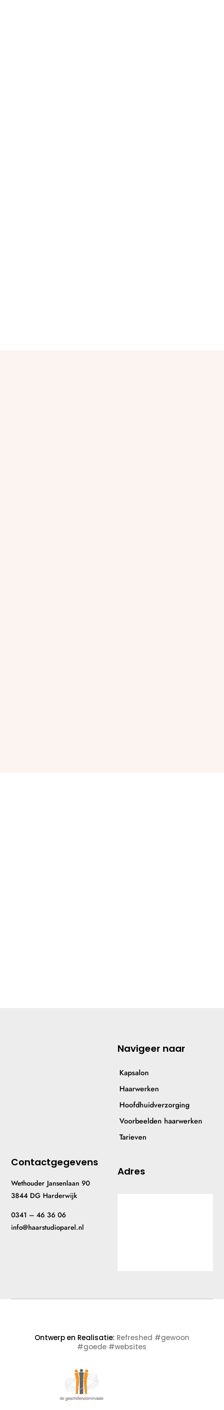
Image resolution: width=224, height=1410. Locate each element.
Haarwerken (139, 1088)
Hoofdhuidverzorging (154, 1105)
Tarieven (133, 1137)
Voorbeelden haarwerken (160, 1121)
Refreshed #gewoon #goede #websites (133, 1342)
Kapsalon (134, 1072)
